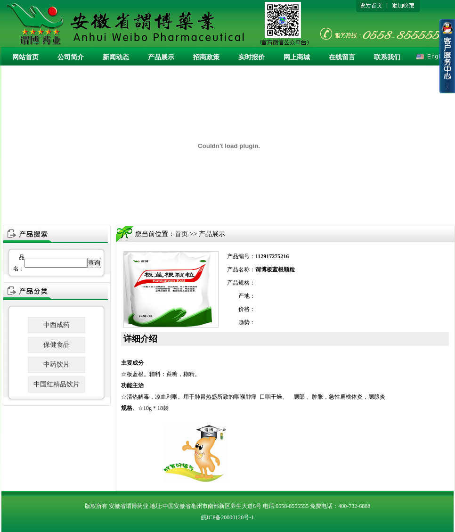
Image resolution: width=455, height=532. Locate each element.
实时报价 (251, 57)
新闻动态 (116, 57)
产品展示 (161, 57)
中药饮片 (56, 364)
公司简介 (70, 57)
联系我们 (387, 57)
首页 (181, 233)
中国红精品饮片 (56, 384)
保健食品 (56, 344)
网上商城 (297, 57)
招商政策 (206, 57)
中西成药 (56, 324)
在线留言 (342, 57)
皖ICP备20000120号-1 (227, 517)
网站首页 (25, 57)
